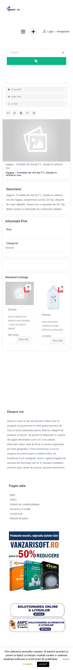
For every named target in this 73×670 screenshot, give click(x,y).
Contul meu (16, 513)
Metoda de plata (19, 518)
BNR (12, 495)
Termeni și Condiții (20, 509)
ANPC (13, 499)
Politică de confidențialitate (25, 504)
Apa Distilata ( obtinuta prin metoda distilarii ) (52, 326)
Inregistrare (63, 31)
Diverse (9, 247)
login (50, 31)
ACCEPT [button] (43, 664)
